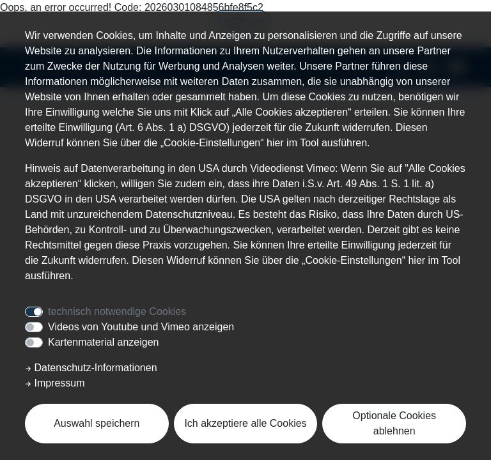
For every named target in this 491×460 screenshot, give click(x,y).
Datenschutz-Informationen (91, 367)
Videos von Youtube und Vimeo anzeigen (141, 326)
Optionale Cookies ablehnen (394, 423)
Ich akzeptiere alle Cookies (245, 423)
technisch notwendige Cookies (117, 311)
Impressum (55, 383)
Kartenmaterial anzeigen (103, 342)
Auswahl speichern (96, 423)
